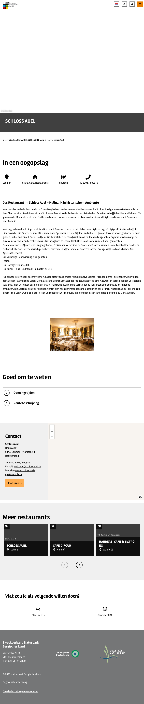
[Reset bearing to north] (52, 436)
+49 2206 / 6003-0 (88, 182)
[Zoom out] (52, 431)
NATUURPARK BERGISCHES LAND (30, 140)
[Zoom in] (52, 427)
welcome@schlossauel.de (27, 466)
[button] (14, 483)
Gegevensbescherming (15, 682)
